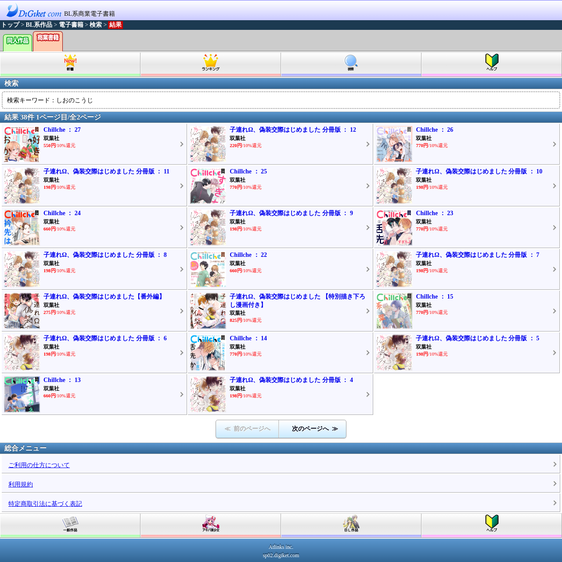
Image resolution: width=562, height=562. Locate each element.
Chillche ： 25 (248, 171)
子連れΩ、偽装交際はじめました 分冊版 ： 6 (105, 338)
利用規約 (20, 484)
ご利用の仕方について (39, 465)
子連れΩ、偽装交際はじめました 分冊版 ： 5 (477, 338)
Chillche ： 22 (248, 255)
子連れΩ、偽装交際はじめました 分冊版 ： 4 (291, 380)
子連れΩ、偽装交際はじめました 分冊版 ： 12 (293, 129)
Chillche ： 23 (434, 213)
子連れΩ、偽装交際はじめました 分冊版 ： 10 (479, 171)
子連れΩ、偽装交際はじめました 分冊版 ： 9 (291, 213)
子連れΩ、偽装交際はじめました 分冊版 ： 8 (105, 255)
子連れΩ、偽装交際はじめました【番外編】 (104, 296)
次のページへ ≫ (315, 428)
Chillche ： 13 (62, 380)
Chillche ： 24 (62, 213)
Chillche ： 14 (248, 338)
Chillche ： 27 (62, 129)
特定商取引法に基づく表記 (45, 504)
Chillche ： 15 (434, 296)
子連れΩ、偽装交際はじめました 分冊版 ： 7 (477, 255)
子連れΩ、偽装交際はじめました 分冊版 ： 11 (106, 171)
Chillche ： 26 (434, 129)
